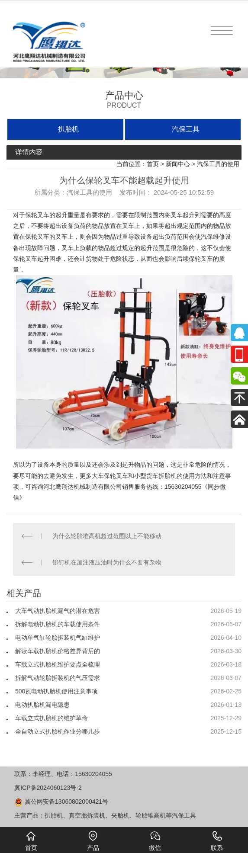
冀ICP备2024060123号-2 (48, 787)
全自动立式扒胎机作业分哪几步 (57, 731)
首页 (153, 163)
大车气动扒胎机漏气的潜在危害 (57, 610)
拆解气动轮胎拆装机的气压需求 (57, 677)
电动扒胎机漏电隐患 (42, 704)
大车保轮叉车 (110, 475)
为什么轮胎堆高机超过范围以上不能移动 (106, 535)
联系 (217, 841)
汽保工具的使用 (218, 163)
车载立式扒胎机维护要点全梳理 (57, 664)
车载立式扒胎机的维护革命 (51, 718)
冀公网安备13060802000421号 (61, 801)
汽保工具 (186, 129)
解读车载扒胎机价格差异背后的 (57, 651)
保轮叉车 (37, 215)
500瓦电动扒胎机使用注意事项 (56, 691)
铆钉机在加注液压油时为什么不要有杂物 (106, 562)
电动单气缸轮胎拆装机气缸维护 (57, 637)
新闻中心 (178, 163)
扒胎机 (68, 129)
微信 (155, 841)
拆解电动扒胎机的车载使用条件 (57, 624)
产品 (93, 841)
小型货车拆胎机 (155, 475)
